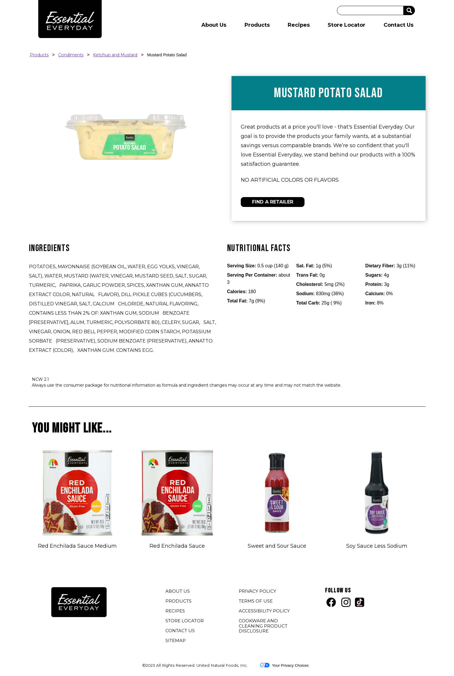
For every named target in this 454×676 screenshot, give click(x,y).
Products (257, 25)
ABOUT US (177, 591)
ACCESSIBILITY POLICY (265, 611)
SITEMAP (175, 640)
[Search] (370, 10)
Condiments (70, 54)
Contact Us (398, 25)
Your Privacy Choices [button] (284, 665)
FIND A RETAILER (272, 202)
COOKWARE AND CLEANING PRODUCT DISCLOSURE (263, 626)
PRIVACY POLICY (258, 591)
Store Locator (346, 25)
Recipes (299, 25)
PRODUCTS (178, 601)
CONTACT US (180, 630)
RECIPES (175, 611)
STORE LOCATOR (184, 620)
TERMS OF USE (256, 601)
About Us (213, 25)
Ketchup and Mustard (115, 54)
